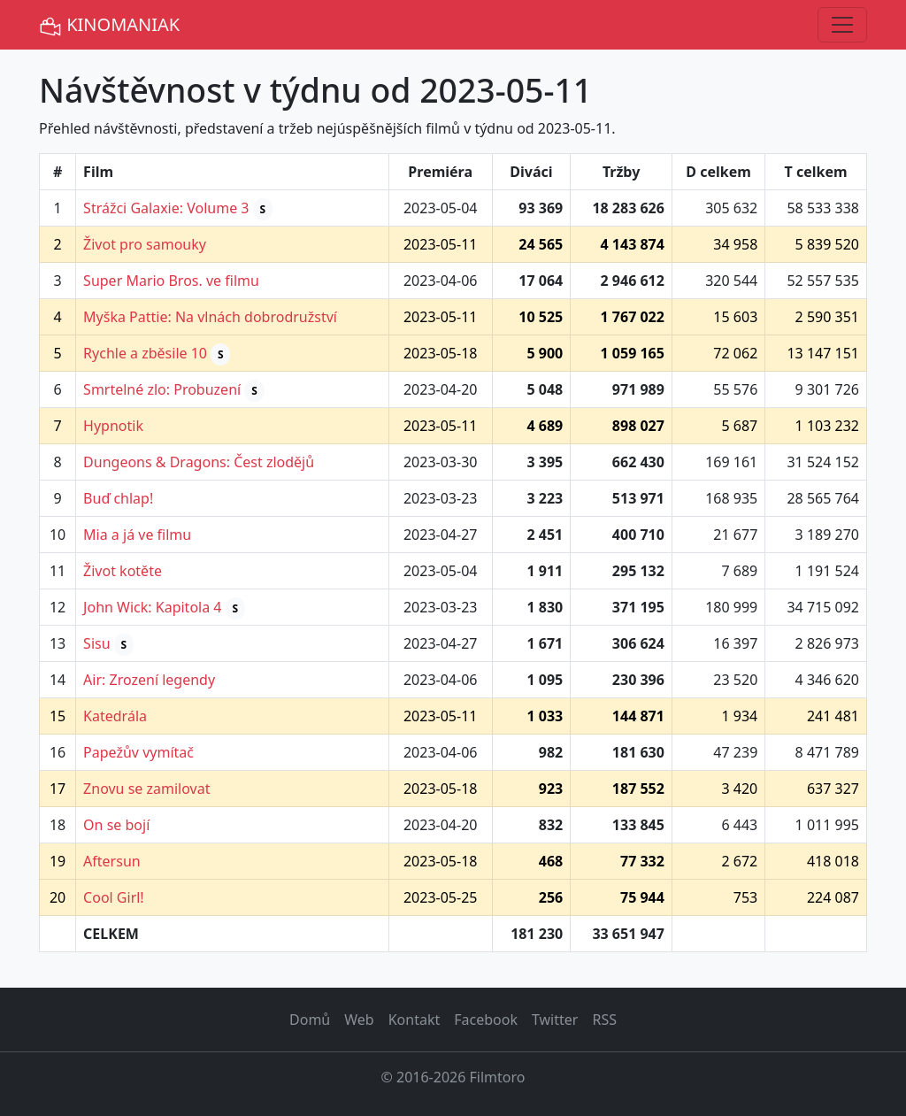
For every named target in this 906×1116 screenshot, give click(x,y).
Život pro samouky (144, 244)
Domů (309, 1019)
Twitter (555, 1019)
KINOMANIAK (109, 25)
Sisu (96, 643)
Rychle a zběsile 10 (145, 353)
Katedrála (115, 716)
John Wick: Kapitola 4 (152, 607)
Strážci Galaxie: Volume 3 (166, 208)
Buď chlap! (118, 498)
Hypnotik (113, 425)
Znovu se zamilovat (146, 788)
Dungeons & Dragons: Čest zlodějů (198, 462)
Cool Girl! (113, 897)
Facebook (486, 1019)
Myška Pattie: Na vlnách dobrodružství (210, 317)
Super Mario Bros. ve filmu (171, 280)
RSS (604, 1019)
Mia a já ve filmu (137, 534)
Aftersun (112, 861)
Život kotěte (122, 571)
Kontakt (414, 1019)
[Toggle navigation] (842, 24)
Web (358, 1019)
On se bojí (116, 825)
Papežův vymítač (138, 752)
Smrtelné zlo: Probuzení (162, 389)
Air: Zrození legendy (149, 679)
